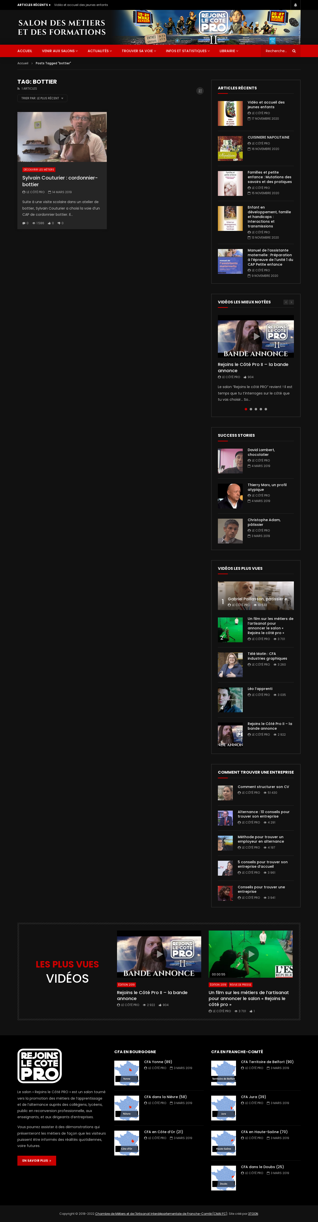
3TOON (253, 1214)
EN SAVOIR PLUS (36, 1160)
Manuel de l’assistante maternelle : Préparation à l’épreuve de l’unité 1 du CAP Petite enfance (270, 257)
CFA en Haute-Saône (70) (264, 1131)
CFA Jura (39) (253, 1096)
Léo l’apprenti (260, 688)
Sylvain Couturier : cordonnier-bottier (60, 181)
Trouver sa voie (137, 50)
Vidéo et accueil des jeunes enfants (81, 5)
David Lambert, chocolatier (261, 452)
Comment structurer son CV (263, 786)
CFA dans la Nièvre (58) (165, 1096)
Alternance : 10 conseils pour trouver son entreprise (264, 814)
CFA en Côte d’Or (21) (163, 1131)
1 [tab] (246, 409)
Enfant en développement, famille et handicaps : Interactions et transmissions (269, 217)
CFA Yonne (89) (158, 1061)
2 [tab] (251, 409)
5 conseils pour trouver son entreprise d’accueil (263, 864)
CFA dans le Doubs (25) (262, 1166)
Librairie (227, 50)
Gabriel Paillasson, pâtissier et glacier (266, 599)
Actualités (98, 50)
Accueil (22, 63)
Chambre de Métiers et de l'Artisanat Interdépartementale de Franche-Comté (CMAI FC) (161, 1214)
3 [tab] (256, 409)
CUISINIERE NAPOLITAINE (268, 137)
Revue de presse (240, 985)
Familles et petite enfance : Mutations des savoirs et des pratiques (270, 177)
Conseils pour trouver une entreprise (261, 889)
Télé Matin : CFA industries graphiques (267, 656)
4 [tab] (261, 409)
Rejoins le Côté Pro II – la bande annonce (253, 367)
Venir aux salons (58, 50)
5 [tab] (266, 409)
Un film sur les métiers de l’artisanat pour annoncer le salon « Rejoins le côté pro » (270, 625)
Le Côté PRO (35, 192)
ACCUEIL (24, 50)
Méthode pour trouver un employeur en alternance (261, 839)
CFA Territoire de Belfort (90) (267, 1061)
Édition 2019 (126, 985)
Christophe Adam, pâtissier (264, 522)
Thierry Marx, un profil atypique (267, 487)
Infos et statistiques (186, 50)
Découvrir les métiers (39, 170)
